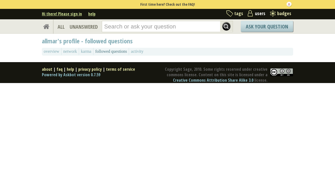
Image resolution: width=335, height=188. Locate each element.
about (47, 69)
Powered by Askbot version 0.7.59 (71, 75)
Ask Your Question (267, 26)
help (92, 14)
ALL (61, 26)
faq (60, 69)
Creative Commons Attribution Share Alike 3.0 (213, 80)
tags (238, 13)
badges (284, 13)
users (260, 13)
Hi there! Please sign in (62, 14)
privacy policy (90, 69)
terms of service (120, 69)
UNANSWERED (84, 26)
